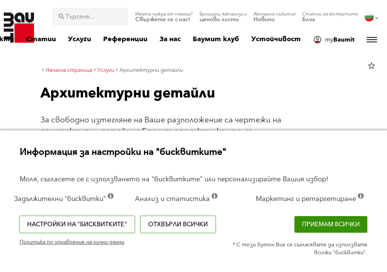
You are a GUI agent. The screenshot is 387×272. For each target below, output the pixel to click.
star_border (371, 65)
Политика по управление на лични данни (72, 242)
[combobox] (90, 17)
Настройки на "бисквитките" (77, 224)
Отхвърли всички (178, 224)
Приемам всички (331, 224)
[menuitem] (164, 17)
